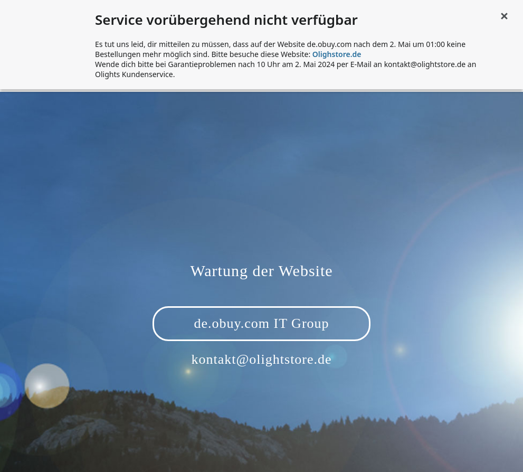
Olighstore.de (337, 54)
